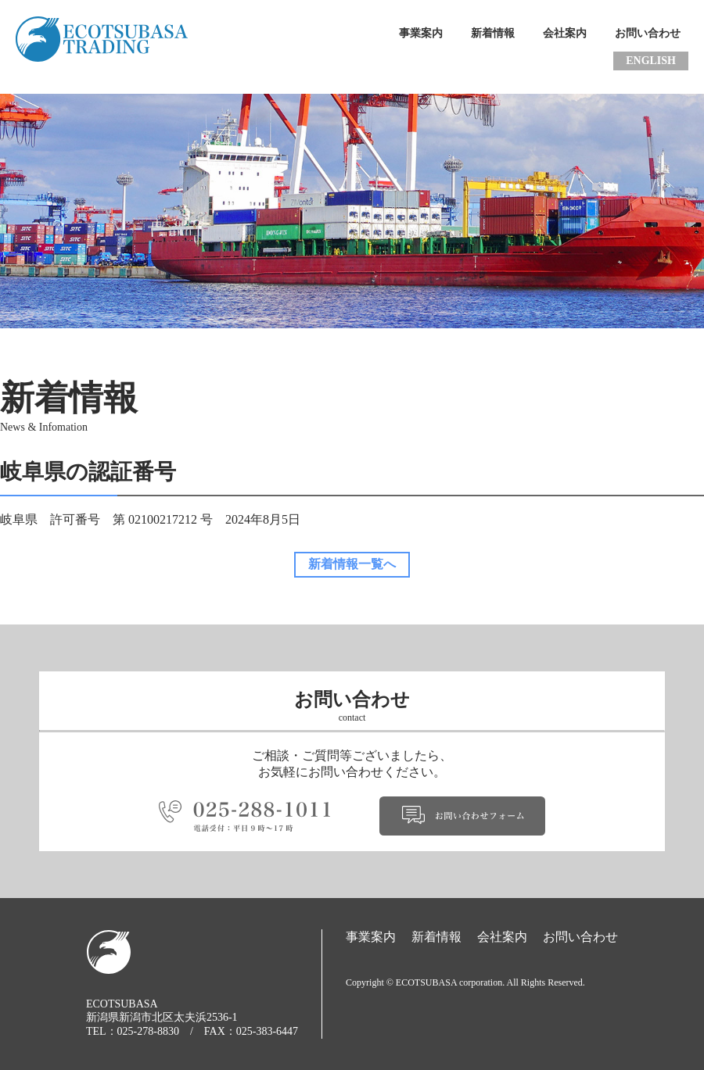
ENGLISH (651, 60)
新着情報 (493, 33)
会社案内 (565, 33)
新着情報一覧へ (352, 564)
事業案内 (421, 33)
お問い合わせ (648, 33)
